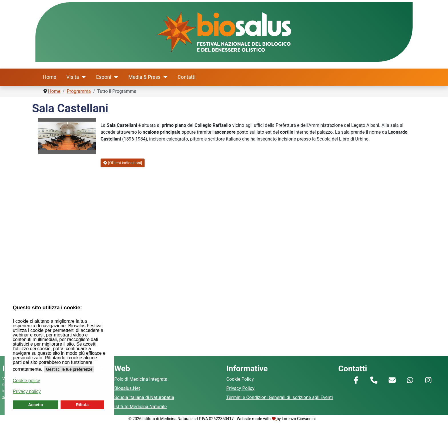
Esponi (103, 77)
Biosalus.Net (127, 388)
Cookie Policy (240, 379)
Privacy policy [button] (27, 391)
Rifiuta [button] (82, 404)
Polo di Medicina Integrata (140, 379)
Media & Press (144, 77)
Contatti (186, 77)
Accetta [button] (35, 404)
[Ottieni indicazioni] (122, 163)
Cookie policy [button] (26, 380)
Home (49, 77)
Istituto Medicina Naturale (140, 406)
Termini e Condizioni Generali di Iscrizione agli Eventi (279, 397)
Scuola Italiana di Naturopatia (144, 397)
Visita (72, 77)
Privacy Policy (240, 388)
